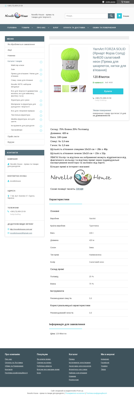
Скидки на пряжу (44, 363)
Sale (13, 69)
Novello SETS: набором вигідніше (21, 85)
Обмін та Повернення (14, 366)
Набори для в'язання (78, 373)
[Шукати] (111, 15)
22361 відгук (110, 2)
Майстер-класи (17, 65)
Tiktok (103, 369)
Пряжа (72, 359)
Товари (25, 28)
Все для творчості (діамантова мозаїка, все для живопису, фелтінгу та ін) (24, 93)
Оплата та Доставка (74, 28)
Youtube (104, 366)
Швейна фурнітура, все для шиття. (23, 120)
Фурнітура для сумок (20, 100)
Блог (55, 28)
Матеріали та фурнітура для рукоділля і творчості (23, 105)
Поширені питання (17, 35)
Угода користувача (43, 35)
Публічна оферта (44, 366)
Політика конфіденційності (16, 373)
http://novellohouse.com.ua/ (21, 229)
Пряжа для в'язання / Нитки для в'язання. (24, 75)
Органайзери (16, 130)
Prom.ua (80, 391)
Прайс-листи (13, 136)
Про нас (41, 28)
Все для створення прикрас (23, 111)
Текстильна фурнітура (20, 115)
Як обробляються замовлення (21, 44)
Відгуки (11, 142)
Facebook (105, 363)
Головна (12, 28)
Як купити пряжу (44, 359)
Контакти (8, 369)
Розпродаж (74, 380)
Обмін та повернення (104, 28)
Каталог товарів (15, 61)
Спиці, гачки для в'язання (22, 80)
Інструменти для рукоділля (22, 126)
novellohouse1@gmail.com (21, 233)
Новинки (11, 55)
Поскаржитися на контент (75, 393)
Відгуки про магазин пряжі (48, 369)
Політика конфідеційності (72, 35)
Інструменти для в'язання (80, 363)
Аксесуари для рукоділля (80, 366)
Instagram (105, 359)
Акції (10, 50)
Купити (108, 91)
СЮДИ (79, 189)
